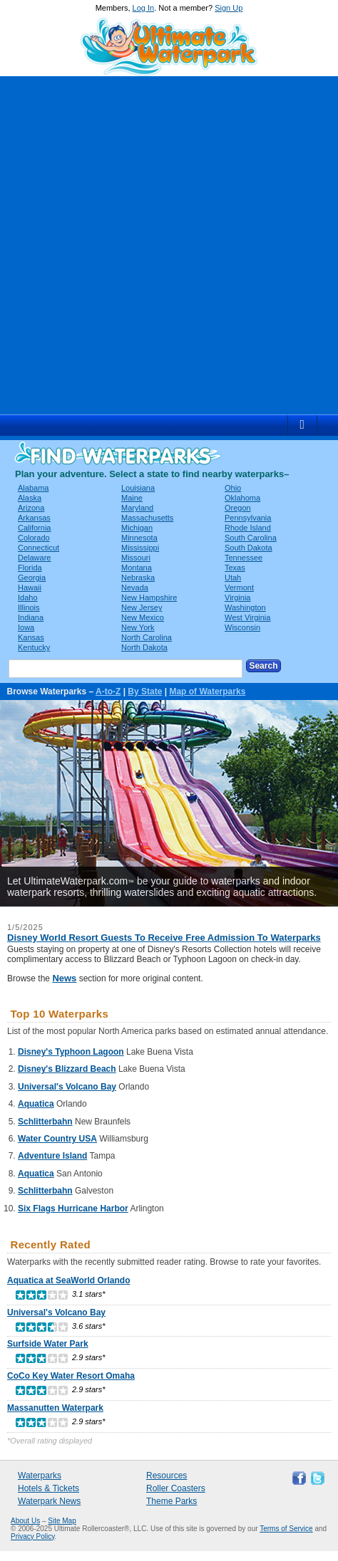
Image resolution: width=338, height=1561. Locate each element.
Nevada (134, 587)
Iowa (26, 627)
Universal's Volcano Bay (67, 1087)
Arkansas (34, 517)
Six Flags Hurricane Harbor (73, 1208)
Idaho (28, 597)
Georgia (32, 577)
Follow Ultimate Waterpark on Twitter (316, 1477)
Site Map (62, 1521)
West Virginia (247, 617)
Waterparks (39, 1476)
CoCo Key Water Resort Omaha (71, 1376)
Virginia (238, 597)
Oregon (238, 507)
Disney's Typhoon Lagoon (71, 1052)
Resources (166, 1476)
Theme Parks (171, 1501)
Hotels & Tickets (48, 1488)
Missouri (135, 557)
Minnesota (139, 537)
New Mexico (142, 617)
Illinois (29, 607)
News (64, 978)
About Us (25, 1521)
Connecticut (38, 547)
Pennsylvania (248, 517)
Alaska (29, 498)
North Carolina (146, 637)
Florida (30, 567)
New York (137, 627)
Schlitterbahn (45, 1122)
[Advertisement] (166, 241)
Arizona (31, 507)
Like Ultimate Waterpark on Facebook (297, 1477)
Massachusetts (147, 517)
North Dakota (144, 647)
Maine (132, 498)
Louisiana (138, 488)
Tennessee (243, 557)
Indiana (30, 617)
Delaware (34, 557)
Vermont (239, 587)
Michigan (137, 527)
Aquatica (36, 1104)
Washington (245, 607)
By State (145, 691)
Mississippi (140, 547)
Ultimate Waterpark (169, 46)
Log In (144, 8)
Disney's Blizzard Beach (67, 1069)
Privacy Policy (33, 1536)
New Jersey (141, 607)
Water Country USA (57, 1139)
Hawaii (29, 587)
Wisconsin (242, 627)
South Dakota (248, 547)
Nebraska (138, 577)
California (34, 527)
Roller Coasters (175, 1488)
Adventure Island (52, 1156)
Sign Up (228, 8)
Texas (235, 567)
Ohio (233, 488)
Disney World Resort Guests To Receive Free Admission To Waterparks (164, 937)
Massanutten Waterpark (55, 1408)
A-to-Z (108, 691)
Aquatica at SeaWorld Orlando (68, 1280)
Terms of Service (286, 1529)
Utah (233, 577)
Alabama (33, 488)
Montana (136, 567)
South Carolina (251, 537)
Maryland (137, 507)
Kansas (31, 637)
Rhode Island (248, 527)
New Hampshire (149, 597)
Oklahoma (242, 498)
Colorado (34, 537)
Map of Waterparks (207, 691)
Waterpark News (49, 1501)
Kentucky (34, 647)
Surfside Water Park (47, 1344)
